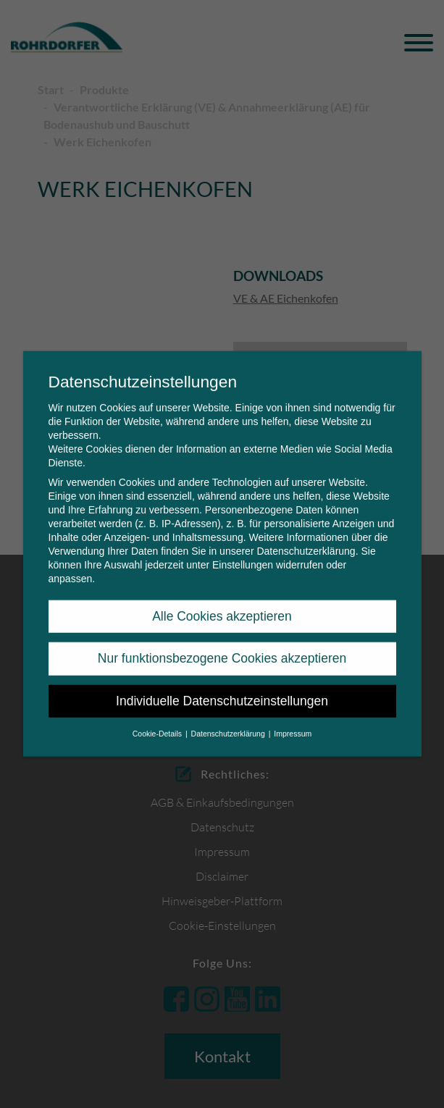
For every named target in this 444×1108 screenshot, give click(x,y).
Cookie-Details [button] (158, 722)
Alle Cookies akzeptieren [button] (222, 604)
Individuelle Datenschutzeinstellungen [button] (222, 689)
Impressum (292, 722)
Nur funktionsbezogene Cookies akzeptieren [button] (222, 646)
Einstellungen (242, 553)
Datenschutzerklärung (305, 539)
